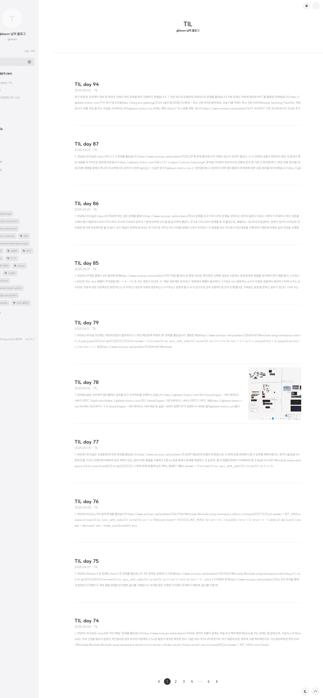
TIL (9, 105)
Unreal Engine (15, 83)
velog (12, 169)
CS (8, 112)
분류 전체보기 (15, 73)
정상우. (33, 339)
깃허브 (12, 162)
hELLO (8, 339)
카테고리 (9, 144)
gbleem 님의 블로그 (26, 34)
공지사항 (9, 178)
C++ (9, 90)
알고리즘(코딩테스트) (19, 97)
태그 (6, 205)
